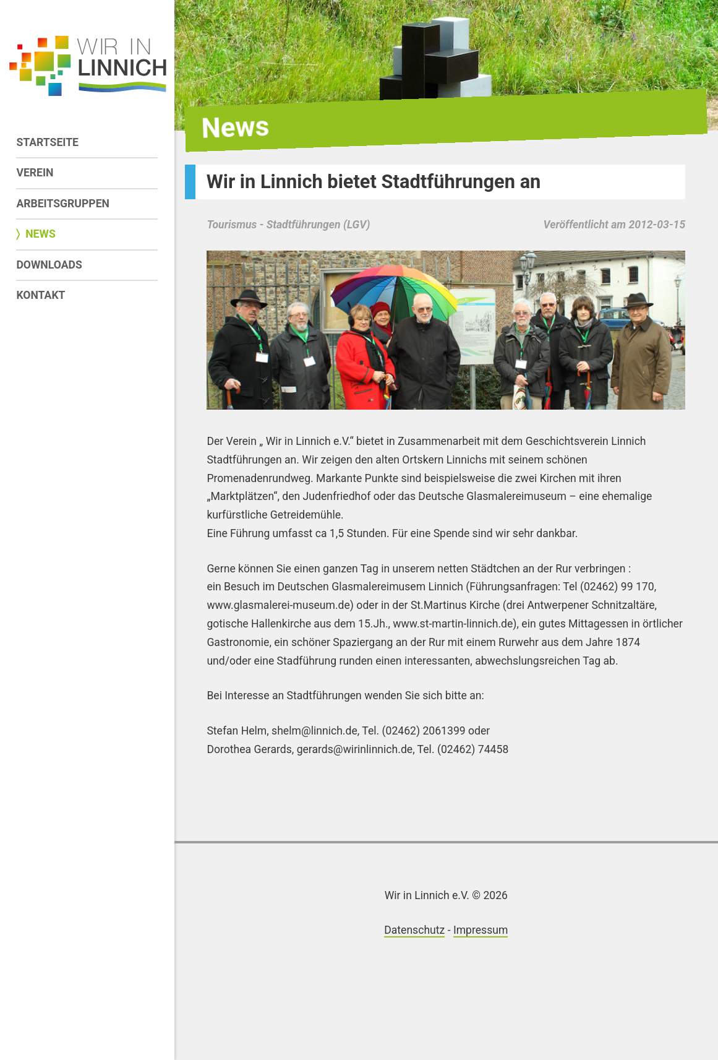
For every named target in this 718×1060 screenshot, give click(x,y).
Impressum (480, 930)
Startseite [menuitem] (47, 142)
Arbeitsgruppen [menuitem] (62, 203)
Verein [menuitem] (34, 172)
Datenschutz (414, 930)
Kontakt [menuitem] (40, 295)
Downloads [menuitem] (49, 265)
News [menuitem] (40, 234)
